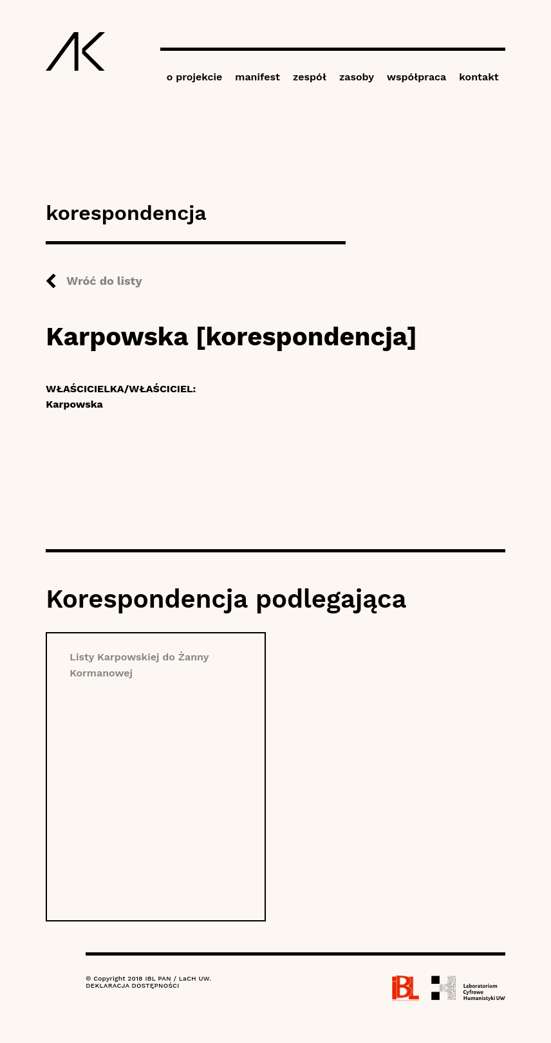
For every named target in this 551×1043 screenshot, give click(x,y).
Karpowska (74, 404)
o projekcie (195, 77)
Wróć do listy (104, 280)
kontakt (478, 77)
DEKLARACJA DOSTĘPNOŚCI (132, 985)
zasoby (356, 77)
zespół (309, 77)
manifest (257, 77)
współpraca (416, 77)
